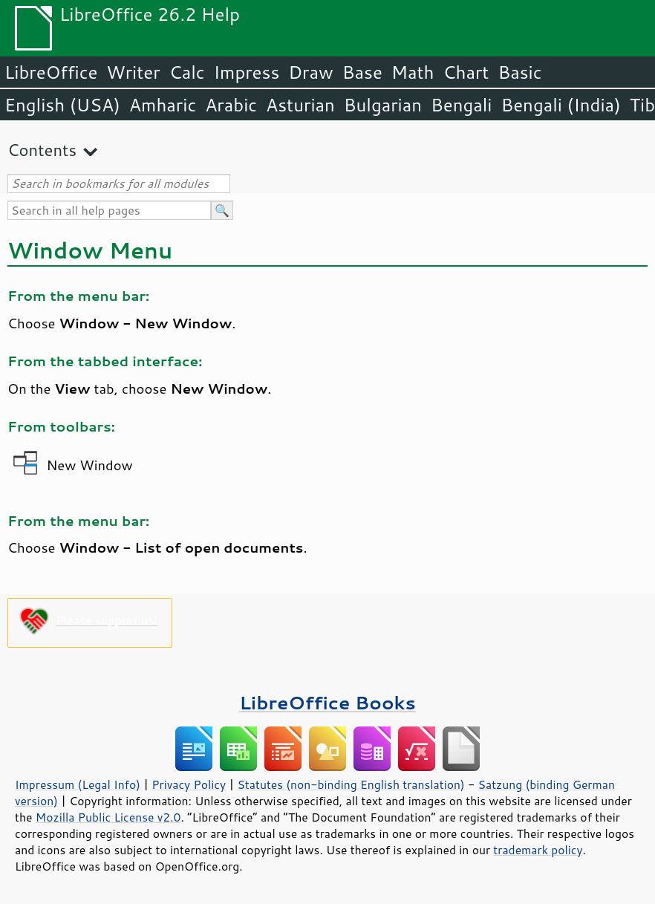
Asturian (300, 104)
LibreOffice (50, 72)
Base (362, 72)
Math (412, 72)
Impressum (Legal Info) (77, 784)
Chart (466, 72)
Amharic (162, 104)
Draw (310, 72)
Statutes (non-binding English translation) (350, 784)
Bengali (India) (561, 104)
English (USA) (62, 104)
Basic (519, 72)
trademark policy (537, 850)
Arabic (231, 104)
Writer (133, 72)
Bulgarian (383, 104)
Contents (41, 149)
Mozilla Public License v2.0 (108, 817)
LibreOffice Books (327, 702)
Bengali (461, 104)
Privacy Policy (188, 784)
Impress (247, 72)
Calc (187, 72)
